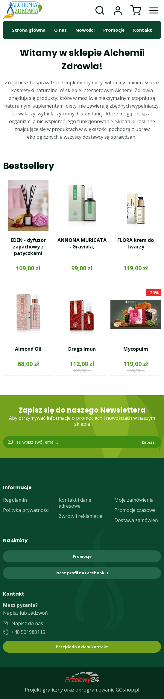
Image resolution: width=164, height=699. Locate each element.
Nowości (85, 30)
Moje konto (117, 10)
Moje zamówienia (134, 500)
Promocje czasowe (135, 510)
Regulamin (15, 500)
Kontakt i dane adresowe (75, 503)
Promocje (113, 30)
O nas (60, 30)
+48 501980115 (28, 632)
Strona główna (28, 30)
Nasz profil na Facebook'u (82, 573)
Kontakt (142, 30)
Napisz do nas (27, 623)
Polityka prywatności (26, 510)
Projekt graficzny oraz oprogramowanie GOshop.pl (82, 689)
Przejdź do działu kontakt (82, 646)
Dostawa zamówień (136, 520)
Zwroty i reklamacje (80, 516)
